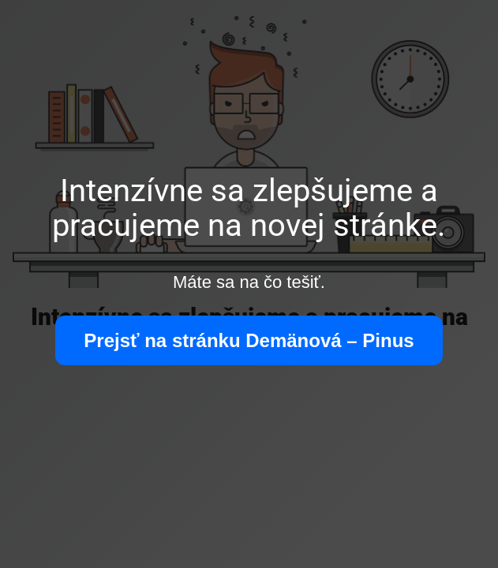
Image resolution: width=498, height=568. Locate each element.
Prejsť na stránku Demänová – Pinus (249, 340)
